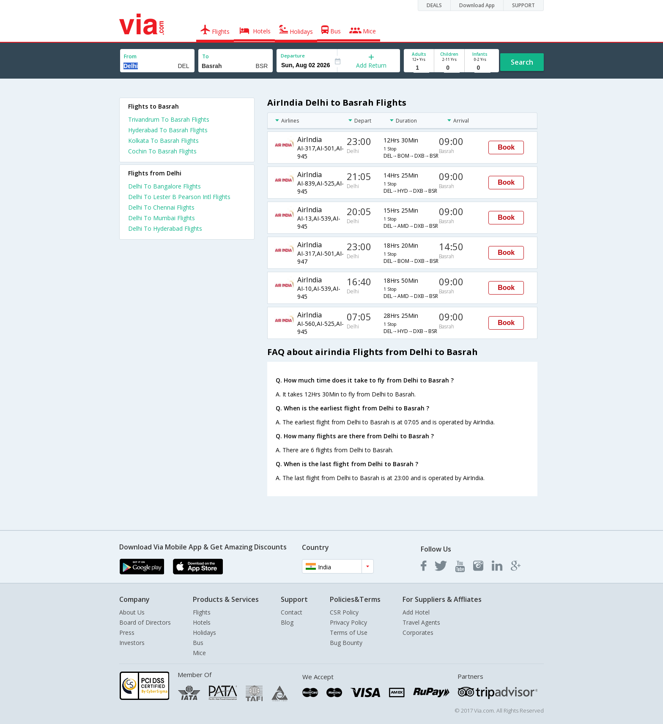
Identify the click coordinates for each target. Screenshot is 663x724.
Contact (291, 612)
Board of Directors (145, 622)
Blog (287, 622)
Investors (132, 643)
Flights (202, 612)
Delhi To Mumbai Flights (161, 218)
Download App (477, 5)
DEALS (434, 5)
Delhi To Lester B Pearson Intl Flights (179, 197)
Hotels (202, 622)
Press (126, 632)
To (205, 56)
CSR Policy (344, 612)
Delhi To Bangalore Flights (164, 186)
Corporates (418, 632)
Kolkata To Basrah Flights (163, 141)
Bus (198, 643)
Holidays (204, 632)
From (130, 56)
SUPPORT (523, 5)
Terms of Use (348, 632)
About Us (132, 612)
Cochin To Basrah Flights (162, 151)
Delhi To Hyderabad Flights (165, 228)
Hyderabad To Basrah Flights (168, 130)
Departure (293, 55)
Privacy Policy (348, 622)
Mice (199, 653)
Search (522, 62)
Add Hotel (416, 612)
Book (506, 147)
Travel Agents (421, 622)
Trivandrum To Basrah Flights (168, 119)
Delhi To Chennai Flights (161, 207)
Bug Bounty (346, 643)
